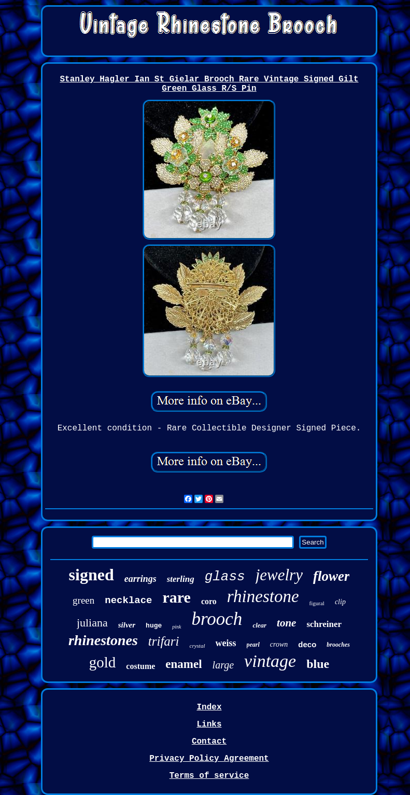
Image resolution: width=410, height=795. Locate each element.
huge (154, 626)
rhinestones (103, 640)
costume (140, 666)
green (83, 600)
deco (307, 644)
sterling (180, 579)
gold (102, 662)
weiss (226, 643)
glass (225, 576)
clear (259, 625)
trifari (163, 641)
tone (286, 623)
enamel (183, 664)
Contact (209, 741)
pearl (253, 644)
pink (176, 627)
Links (208, 724)
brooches (338, 644)
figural (316, 603)
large (223, 665)
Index (208, 707)
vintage (270, 661)
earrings (140, 579)
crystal (197, 646)
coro (209, 601)
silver (126, 625)
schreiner (324, 624)
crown (279, 644)
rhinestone (263, 596)
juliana (92, 622)
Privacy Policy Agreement (208, 758)
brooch (217, 619)
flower (331, 576)
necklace (128, 600)
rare (177, 597)
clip (340, 602)
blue (317, 664)
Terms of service (209, 775)
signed (91, 574)
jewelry (279, 575)
